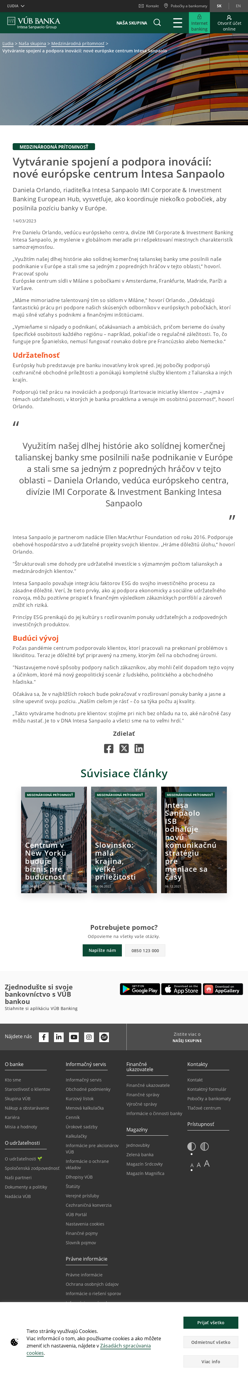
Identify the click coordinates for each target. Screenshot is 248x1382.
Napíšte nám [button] (102, 950)
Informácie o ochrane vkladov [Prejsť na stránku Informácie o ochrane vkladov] (87, 1164)
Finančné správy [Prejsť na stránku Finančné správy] (142, 1094)
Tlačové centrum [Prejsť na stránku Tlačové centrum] (204, 1108)
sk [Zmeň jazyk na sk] (219, 5)
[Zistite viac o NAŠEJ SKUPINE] (185, 1041)
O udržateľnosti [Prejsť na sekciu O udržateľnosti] (23, 1159)
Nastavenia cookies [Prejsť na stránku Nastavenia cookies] (85, 1224)
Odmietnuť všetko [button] (211, 1342)
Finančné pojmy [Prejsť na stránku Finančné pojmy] (82, 1233)
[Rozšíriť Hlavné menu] (177, 22)
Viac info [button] (211, 1361)
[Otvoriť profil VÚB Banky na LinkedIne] (59, 1037)
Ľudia (8, 43)
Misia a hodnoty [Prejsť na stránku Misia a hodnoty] (21, 1127)
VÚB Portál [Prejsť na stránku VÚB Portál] (76, 1214)
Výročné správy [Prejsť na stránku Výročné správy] (141, 1104)
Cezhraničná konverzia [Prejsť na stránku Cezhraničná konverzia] (89, 1205)
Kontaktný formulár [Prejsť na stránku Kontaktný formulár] (207, 1089)
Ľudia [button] (12, 5)
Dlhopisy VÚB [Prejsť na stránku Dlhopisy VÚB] (79, 1177)
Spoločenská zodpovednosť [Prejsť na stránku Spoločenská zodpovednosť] (32, 1168)
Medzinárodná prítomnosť (77, 43)
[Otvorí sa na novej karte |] (108, 748)
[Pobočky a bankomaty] (185, 6)
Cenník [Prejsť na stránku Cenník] (73, 1117)
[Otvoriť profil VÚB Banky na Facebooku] (44, 1037)
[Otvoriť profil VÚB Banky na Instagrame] (89, 1037)
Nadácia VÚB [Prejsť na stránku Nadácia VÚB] (18, 1196)
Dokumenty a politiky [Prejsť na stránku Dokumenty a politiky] (26, 1187)
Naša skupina (131, 23)
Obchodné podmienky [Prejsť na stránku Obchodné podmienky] (88, 1089)
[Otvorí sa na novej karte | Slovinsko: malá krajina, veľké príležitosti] (124, 840)
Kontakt (149, 5)
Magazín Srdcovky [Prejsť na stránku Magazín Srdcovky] (144, 1164)
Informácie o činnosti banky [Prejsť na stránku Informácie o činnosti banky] (154, 1113)
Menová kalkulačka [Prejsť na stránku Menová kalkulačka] (85, 1108)
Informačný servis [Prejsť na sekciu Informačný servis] (84, 1080)
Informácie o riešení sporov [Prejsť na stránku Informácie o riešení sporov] (93, 1293)
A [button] (192, 1165)
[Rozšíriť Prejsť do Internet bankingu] (199, 22)
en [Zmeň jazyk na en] (238, 5)
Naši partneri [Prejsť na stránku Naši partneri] (18, 1177)
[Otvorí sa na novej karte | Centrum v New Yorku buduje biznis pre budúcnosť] (54, 840)
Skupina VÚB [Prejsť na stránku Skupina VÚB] (17, 1098)
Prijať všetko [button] (211, 1322)
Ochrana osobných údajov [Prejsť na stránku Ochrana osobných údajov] (92, 1284)
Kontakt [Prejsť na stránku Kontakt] (195, 1080)
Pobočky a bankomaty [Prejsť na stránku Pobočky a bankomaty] (209, 1098)
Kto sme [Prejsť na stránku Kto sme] (13, 1080)
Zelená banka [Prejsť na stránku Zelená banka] (140, 1154)
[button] (157, 22)
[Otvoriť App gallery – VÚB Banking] (223, 989)
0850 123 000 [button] (145, 950)
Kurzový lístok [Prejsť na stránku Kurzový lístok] (80, 1098)
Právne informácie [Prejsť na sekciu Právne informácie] (84, 1275)
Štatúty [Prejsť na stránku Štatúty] (73, 1186)
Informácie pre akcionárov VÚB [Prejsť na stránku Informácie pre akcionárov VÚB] (92, 1149)
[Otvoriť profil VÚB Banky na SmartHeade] (104, 1037)
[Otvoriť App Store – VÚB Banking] (181, 989)
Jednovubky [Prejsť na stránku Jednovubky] (138, 1145)
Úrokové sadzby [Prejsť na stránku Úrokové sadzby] (81, 1127)
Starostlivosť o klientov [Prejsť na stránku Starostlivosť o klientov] (27, 1089)
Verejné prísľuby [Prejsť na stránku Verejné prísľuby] (82, 1196)
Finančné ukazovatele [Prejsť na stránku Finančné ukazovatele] (148, 1085)
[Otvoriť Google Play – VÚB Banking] (140, 989)
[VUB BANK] (34, 22)
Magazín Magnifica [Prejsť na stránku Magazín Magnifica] (145, 1173)
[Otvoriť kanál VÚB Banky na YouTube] (74, 1037)
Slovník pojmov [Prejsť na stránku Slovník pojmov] (81, 1242)
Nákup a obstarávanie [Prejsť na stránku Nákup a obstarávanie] (27, 1108)
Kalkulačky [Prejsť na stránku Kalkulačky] (76, 1136)
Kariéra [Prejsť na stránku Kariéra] (12, 1117)
